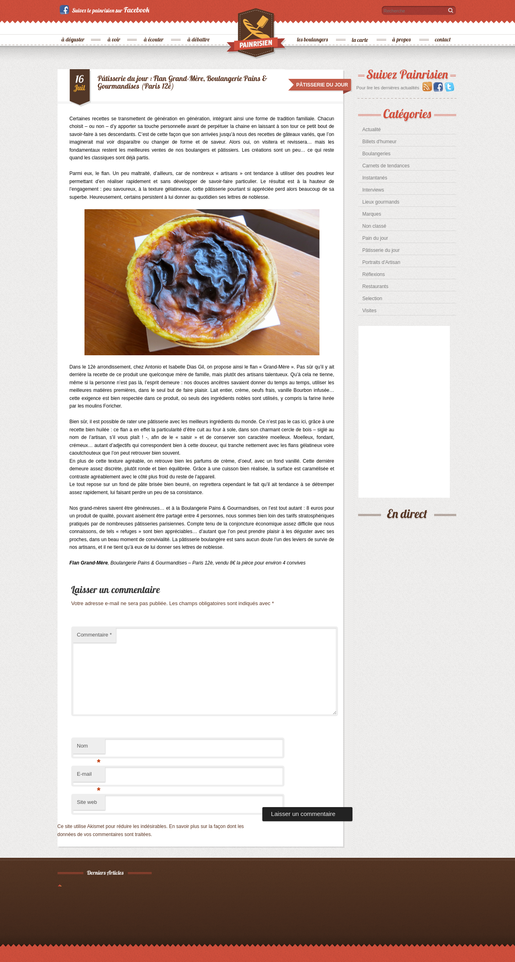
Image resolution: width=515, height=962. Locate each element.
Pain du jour (375, 238)
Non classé (374, 226)
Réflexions (374, 274)
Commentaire (94, 635)
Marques (372, 214)
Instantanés (375, 178)
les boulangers (313, 26)
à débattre (198, 26)
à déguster (73, 26)
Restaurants (376, 286)
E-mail (89, 776)
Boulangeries (377, 154)
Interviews (373, 190)
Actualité (372, 129)
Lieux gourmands (381, 202)
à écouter (154, 26)
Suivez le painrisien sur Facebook (106, 9)
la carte (360, 26)
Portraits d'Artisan (381, 262)
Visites (370, 310)
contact (443, 26)
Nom (89, 748)
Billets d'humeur (380, 141)
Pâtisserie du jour (381, 250)
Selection (372, 298)
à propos (401, 26)
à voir (114, 26)
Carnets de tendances (386, 166)
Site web (87, 802)
